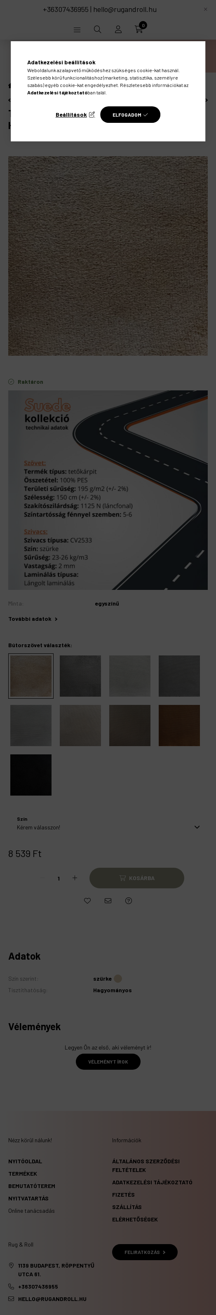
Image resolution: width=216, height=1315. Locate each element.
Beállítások (71, 114)
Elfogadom (127, 114)
